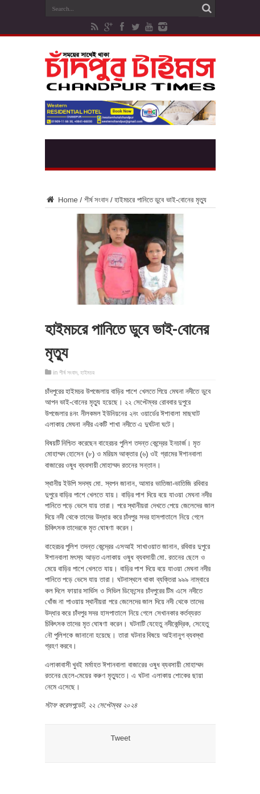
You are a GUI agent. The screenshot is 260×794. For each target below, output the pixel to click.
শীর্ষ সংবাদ (96, 200)
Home (61, 200)
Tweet (121, 738)
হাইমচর (87, 372)
